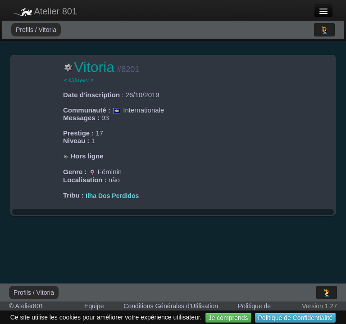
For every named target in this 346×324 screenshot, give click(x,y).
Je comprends (228, 317)
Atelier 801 (45, 11)
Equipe (94, 306)
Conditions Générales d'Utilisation (170, 306)
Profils (25, 29)
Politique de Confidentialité (295, 317)
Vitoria (47, 29)
